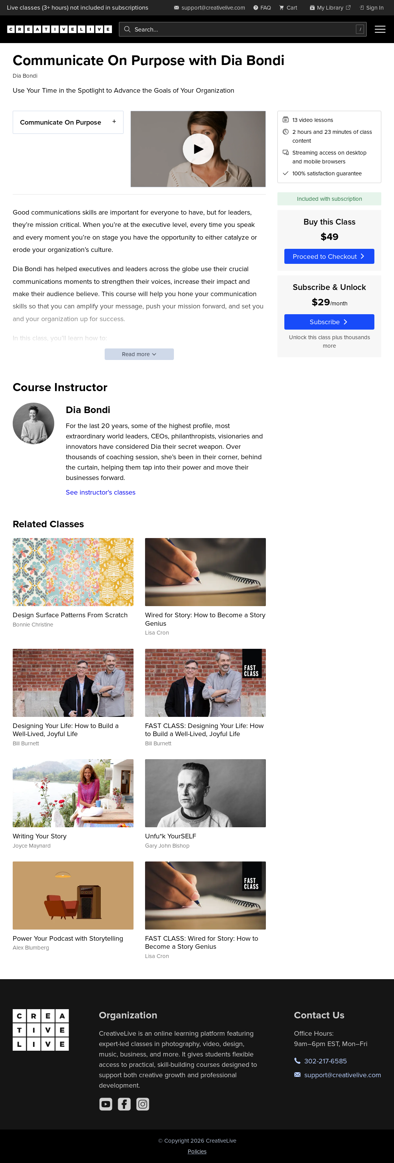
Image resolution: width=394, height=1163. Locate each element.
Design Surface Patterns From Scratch (70, 615)
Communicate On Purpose (60, 122)
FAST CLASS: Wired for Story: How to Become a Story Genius (201, 942)
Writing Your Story (40, 836)
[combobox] (242, 29)
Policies (197, 1151)
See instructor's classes (100, 492)
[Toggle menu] (380, 29)
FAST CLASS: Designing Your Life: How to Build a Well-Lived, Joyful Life (204, 730)
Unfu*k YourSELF (170, 836)
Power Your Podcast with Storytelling (68, 938)
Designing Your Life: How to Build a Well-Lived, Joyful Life (66, 730)
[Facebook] (124, 1104)
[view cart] (290, 7)
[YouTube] (106, 1104)
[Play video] (198, 149)
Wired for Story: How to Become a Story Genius (205, 619)
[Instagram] (143, 1104)
